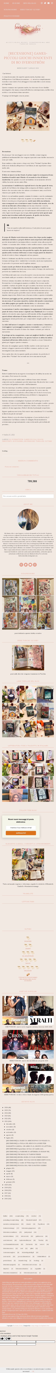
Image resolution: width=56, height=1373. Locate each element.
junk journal (28, 1232)
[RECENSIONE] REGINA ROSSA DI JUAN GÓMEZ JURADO (27, 1157)
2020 (6, 1185)
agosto (9, 1135)
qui (30, 79)
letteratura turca (8, 1248)
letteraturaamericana (30, 1272)
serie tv (42, 1244)
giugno (9, 1168)
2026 (6, 1107)
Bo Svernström (16, 439)
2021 (6, 1121)
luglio (8, 1138)
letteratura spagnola (9, 1264)
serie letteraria (7, 1240)
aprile (8, 1174)
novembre (10, 1127)
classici (28, 1224)
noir (22, 1248)
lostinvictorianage (8, 1228)
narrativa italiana (8, 1236)
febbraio (9, 1179)
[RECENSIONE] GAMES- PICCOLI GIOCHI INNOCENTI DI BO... (29, 1160)
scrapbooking (19, 1216)
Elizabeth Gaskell (31, 1220)
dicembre (9, 1124)
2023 (6, 1116)
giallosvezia (39, 1236)
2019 (6, 1187)
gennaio (9, 1182)
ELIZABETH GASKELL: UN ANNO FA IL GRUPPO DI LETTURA (28, 1146)
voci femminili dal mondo (11, 1244)
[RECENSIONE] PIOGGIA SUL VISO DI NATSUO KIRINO (26, 1165)
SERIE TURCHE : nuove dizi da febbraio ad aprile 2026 (29, 1061)
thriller (40, 441)
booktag (36, 1260)
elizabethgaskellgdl (28, 1252)
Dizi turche (29, 1244)
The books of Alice (18, 1325)
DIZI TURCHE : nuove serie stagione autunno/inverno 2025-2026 (28, 1027)
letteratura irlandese (22, 1268)
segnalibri (38, 1268)
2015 (6, 1199)
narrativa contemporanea (11, 1224)
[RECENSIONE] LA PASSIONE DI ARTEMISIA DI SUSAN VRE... (28, 1152)
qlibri (31, 1248)
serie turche (7, 1256)
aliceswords (24, 1236)
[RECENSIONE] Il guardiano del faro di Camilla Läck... (25, 1149)
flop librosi (41, 1224)
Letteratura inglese (9, 1252)
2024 (6, 1113)
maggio (9, 1171)
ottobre (9, 1129)
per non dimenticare (24, 1256)
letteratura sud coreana (30, 1264)
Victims (48, 441)
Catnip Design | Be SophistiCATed (40, 1325)
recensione (29, 441)
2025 (6, 1110)
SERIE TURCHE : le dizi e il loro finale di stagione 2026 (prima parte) (28, 1095)
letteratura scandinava (10, 1232)
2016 (6, 1196)
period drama (7, 1260)
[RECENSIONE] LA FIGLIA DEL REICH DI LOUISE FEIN (26, 1143)
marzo (8, 1176)
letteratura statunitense (10, 1272)
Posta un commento (12, 467)
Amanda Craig (22, 1260)
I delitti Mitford (41, 1256)
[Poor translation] (7, 1339)
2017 (6, 1193)
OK (33, 1371)
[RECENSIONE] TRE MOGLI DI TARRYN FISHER (23, 1154)
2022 (6, 1118)
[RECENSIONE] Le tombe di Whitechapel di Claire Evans (26, 1163)
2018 (6, 1190)
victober (33, 1216)
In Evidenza (18, 441)
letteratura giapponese (29, 1228)
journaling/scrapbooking (11, 1220)
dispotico (6, 1268)
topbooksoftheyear (25, 1240)
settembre (10, 1132)
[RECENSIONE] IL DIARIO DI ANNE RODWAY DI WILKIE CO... (28, 1141)
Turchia (40, 1240)
